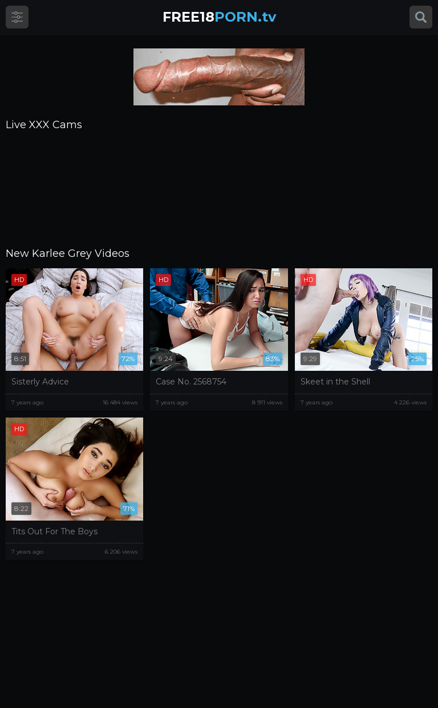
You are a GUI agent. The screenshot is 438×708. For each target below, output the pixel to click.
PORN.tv (219, 16)
